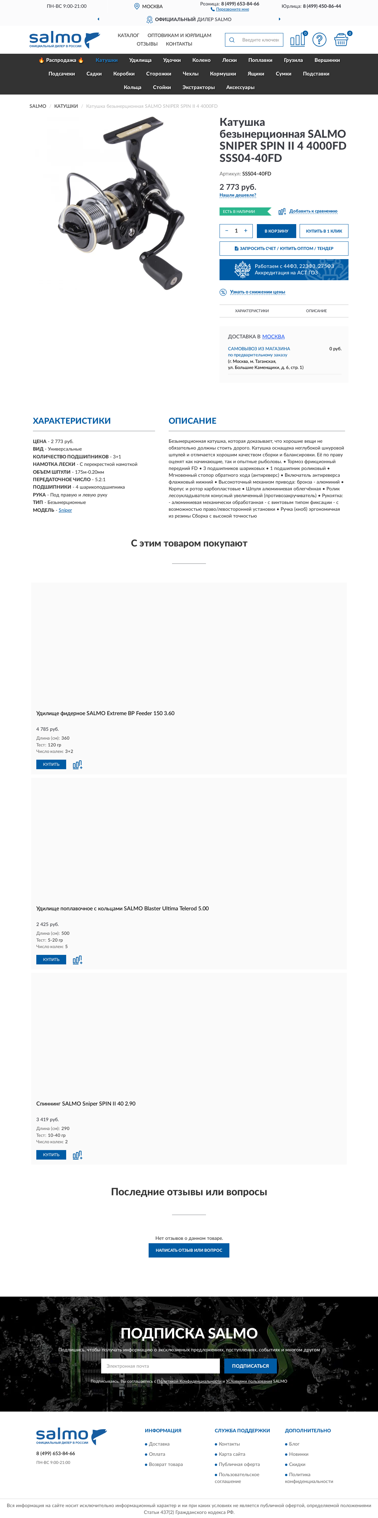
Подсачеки (62, 74)
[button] (230, 9)
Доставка (159, 1442)
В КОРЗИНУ (276, 231)
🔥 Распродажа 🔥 (61, 60)
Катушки (107, 60)
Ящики (256, 74)
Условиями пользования (249, 1380)
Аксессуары (240, 87)
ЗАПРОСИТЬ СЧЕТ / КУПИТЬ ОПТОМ (284, 249)
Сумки (283, 74)
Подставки (316, 74)
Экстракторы (199, 87)
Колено (201, 60)
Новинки (298, 1453)
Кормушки (223, 74)
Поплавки (260, 60)
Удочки (172, 60)
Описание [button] (316, 311)
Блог (294, 1442)
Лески (229, 60)
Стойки (162, 87)
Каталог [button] (128, 35)
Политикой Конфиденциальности (189, 1380)
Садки (94, 74)
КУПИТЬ (51, 764)
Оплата (157, 1453)
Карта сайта (232, 1453)
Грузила (293, 60)
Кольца (132, 87)
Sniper (65, 510)
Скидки (297, 1463)
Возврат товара (166, 1463)
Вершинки (327, 60)
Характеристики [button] (252, 311)
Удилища (140, 60)
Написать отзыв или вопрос (189, 1249)
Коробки (124, 74)
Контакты (179, 44)
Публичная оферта (239, 1463)
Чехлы (191, 74)
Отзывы (147, 44)
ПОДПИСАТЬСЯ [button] (250, 1365)
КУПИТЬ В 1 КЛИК (324, 231)
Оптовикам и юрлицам (179, 35)
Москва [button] (273, 336)
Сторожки (158, 74)
